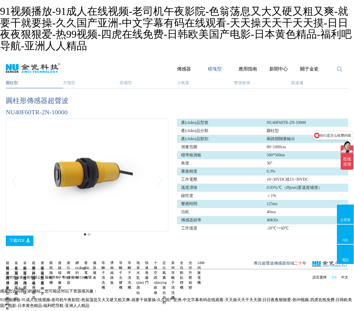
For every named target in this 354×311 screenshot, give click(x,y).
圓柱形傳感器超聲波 (37, 100)
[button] (18, 181)
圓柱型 (12, 83)
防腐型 (126, 83)
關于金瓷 (309, 68)
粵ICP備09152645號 (77, 277)
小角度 (183, 83)
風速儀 (297, 83)
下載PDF (19, 240)
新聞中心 (278, 68)
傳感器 (184, 68)
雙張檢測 (242, 83)
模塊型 (215, 68)
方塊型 (69, 83)
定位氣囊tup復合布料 (164, 283)
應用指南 (248, 68)
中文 (344, 277)
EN (334, 277)
